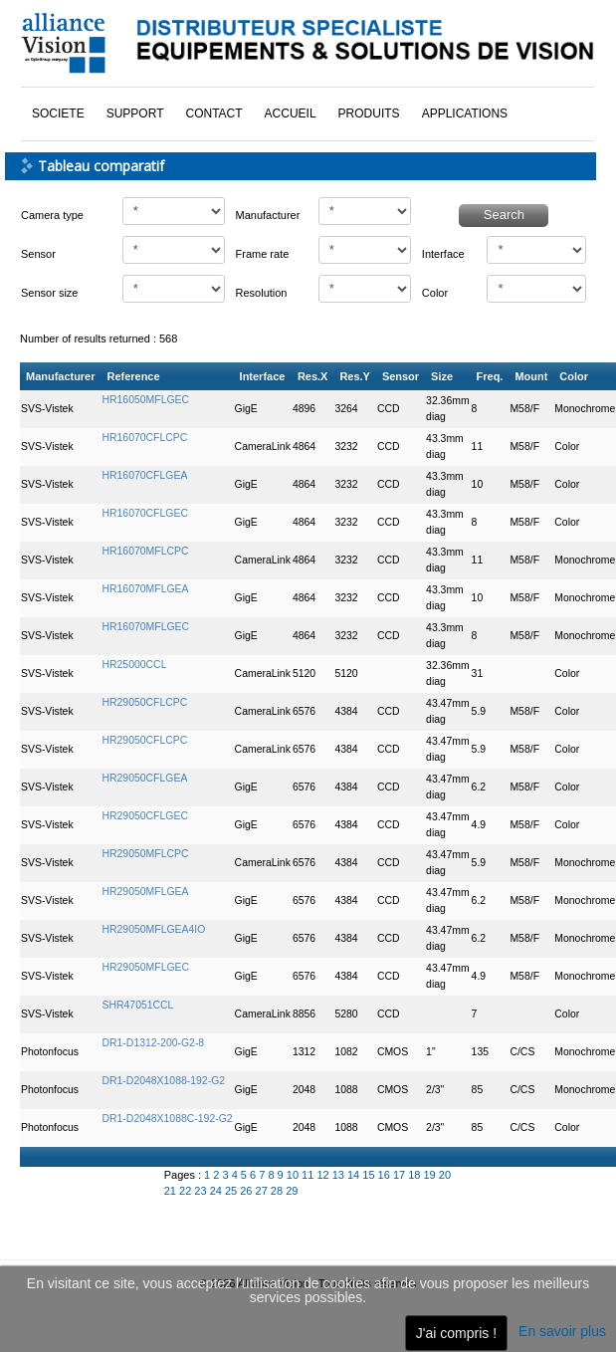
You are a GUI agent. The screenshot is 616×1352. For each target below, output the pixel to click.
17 (400, 1175)
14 (354, 1175)
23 (201, 1191)
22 (186, 1191)
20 (445, 1175)
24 (217, 1191)
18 (415, 1175)
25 (232, 1191)
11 (309, 1175)
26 (247, 1191)
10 (294, 1175)
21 (171, 1191)
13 (339, 1175)
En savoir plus (562, 1331)
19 (430, 1175)
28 (278, 1191)
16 (385, 1175)
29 (292, 1191)
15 (369, 1175)
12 (323, 1175)
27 (263, 1191)
